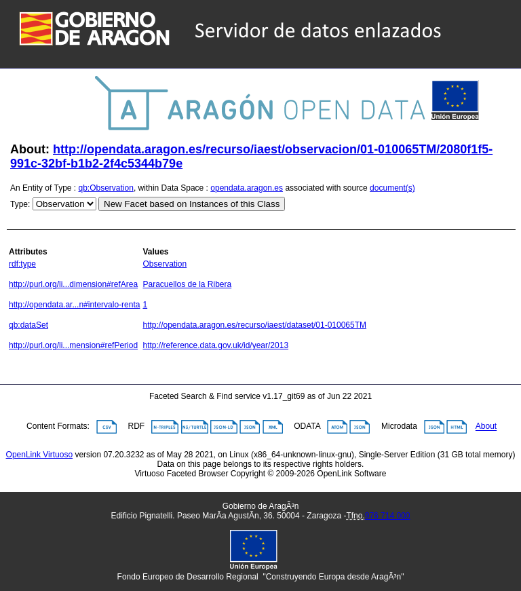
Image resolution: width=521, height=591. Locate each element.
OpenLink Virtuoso (39, 454)
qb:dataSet (28, 325)
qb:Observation (106, 188)
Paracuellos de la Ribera (186, 284)
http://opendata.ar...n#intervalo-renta (74, 304)
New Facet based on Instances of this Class (191, 204)
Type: (20, 204)
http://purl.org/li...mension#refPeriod (73, 345)
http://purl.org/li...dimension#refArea (73, 284)
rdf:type (22, 264)
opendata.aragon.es (246, 188)
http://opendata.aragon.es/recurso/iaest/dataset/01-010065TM (254, 325)
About (486, 427)
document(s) (392, 188)
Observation (164, 264)
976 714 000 (387, 515)
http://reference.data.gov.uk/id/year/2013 (215, 345)
